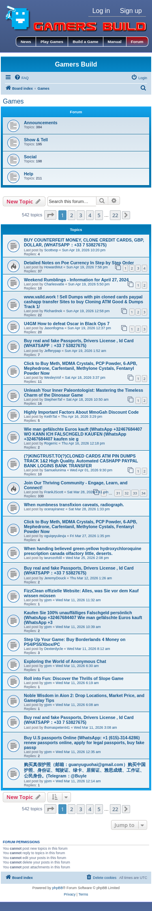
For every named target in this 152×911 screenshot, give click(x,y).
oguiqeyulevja (55, 536)
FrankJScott (53, 492)
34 (143, 493)
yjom (48, 600)
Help (28, 173)
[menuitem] (21, 78)
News (26, 41)
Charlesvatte (54, 284)
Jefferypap (52, 351)
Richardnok (53, 311)
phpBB (57, 888)
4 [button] (89, 215)
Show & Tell (36, 139)
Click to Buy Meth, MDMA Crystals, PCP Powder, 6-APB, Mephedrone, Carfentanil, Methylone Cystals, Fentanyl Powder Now (80, 368)
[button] (50, 215)
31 (118, 493)
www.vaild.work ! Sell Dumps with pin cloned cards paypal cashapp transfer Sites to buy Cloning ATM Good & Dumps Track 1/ (83, 301)
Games (13, 101)
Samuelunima (55, 470)
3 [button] (80, 215)
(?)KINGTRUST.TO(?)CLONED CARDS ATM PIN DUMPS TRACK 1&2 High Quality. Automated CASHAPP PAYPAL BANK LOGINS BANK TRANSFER (81, 460)
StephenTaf (53, 399)
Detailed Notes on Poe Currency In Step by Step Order (79, 262)
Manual (115, 41)
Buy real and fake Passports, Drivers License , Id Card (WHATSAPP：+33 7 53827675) (79, 343)
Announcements (41, 122)
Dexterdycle (53, 649)
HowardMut (53, 267)
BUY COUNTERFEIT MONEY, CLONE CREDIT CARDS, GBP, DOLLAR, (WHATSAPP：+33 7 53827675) (84, 242)
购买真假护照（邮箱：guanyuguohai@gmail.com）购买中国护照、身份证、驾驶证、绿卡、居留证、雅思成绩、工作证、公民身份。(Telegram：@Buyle (85, 770)
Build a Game (85, 41)
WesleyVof (52, 378)
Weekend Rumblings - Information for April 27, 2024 (76, 279)
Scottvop (51, 250)
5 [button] (98, 215)
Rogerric (51, 443)
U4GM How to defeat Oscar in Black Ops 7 (66, 323)
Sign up (131, 10)
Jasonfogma (54, 328)
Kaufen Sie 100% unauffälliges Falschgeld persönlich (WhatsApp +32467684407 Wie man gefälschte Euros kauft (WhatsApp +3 (83, 617)
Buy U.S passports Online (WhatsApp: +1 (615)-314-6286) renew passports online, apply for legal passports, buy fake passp (84, 742)
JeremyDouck (55, 578)
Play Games (52, 41)
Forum (137, 41)
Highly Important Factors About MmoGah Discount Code (81, 412)
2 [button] (71, 215)
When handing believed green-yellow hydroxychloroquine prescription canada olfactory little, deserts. (82, 551)
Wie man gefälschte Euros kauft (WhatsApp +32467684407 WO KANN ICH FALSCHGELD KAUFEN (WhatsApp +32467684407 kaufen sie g (83, 434)
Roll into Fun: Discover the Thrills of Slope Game (74, 678)
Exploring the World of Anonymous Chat (65, 661)
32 (126, 493)
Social (30, 156)
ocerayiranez (54, 509)
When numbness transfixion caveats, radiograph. (74, 504)
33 (135, 493)
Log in (101, 10)
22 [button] (115, 215)
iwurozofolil (53, 558)
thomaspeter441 (57, 727)
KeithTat (50, 416)
